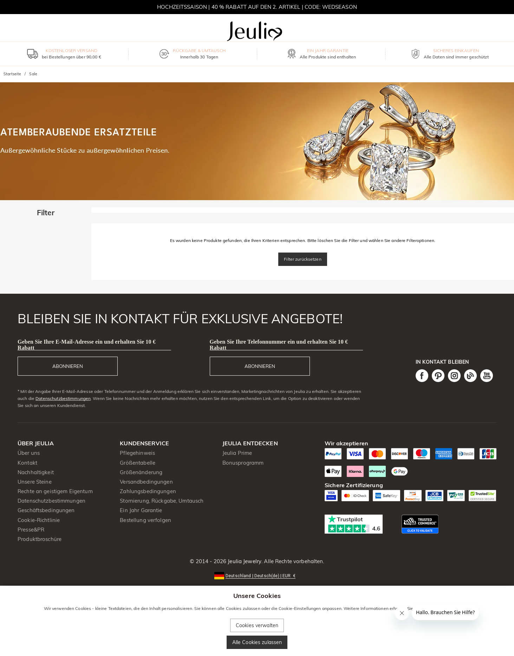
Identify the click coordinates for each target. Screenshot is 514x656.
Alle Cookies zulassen (257, 642)
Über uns (29, 453)
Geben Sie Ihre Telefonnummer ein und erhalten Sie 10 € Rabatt (279, 345)
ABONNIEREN (67, 366)
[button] (257, 575)
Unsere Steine (35, 481)
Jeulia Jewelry (243, 561)
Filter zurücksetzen (302, 259)
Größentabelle (137, 462)
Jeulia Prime (237, 453)
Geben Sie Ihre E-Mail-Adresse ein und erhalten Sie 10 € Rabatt (87, 345)
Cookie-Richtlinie (39, 520)
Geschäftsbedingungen (46, 510)
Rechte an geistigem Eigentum (55, 491)
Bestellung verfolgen (145, 520)
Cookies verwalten (257, 625)
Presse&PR (31, 529)
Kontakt (27, 462)
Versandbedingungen (146, 481)
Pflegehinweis (137, 453)
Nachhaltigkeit (36, 472)
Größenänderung (141, 472)
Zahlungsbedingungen (148, 491)
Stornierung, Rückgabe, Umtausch (161, 500)
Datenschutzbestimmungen (63, 398)
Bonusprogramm (243, 462)
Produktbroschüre (39, 539)
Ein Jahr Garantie (141, 510)
